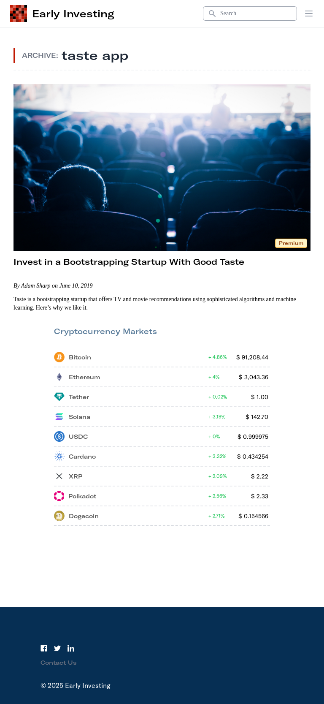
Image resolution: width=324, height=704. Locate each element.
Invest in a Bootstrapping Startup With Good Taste (129, 261)
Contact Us (58, 662)
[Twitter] (57, 648)
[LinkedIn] (71, 648)
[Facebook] (43, 648)
